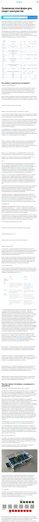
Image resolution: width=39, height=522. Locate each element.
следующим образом (21, 337)
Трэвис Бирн (18, 424)
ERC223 (30, 133)
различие (7, 176)
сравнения (18, 273)
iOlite (8, 392)
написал (11, 130)
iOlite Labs (12, 423)
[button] (2, 2)
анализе (6, 27)
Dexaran (11, 132)
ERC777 (7, 136)
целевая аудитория (7, 199)
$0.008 (32, 316)
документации (16, 340)
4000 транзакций (22, 167)
